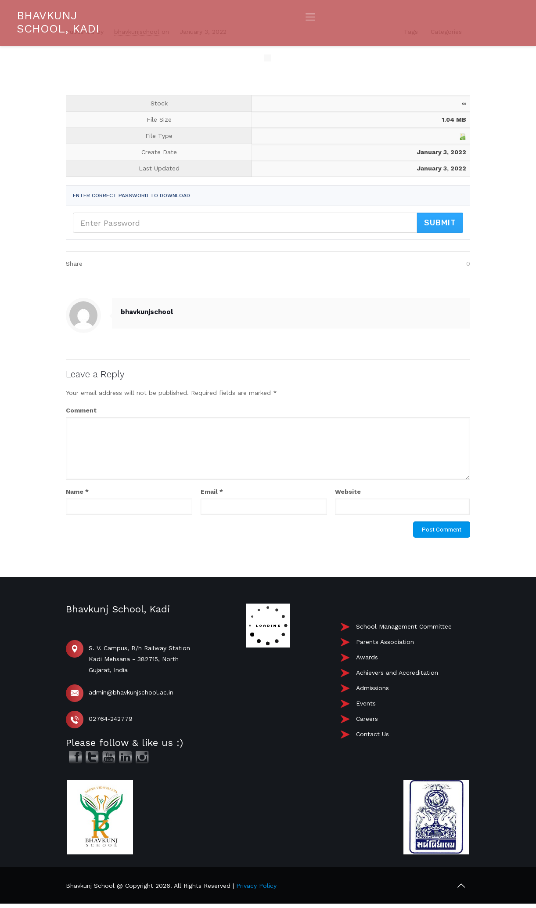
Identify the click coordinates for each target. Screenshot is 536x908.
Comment (81, 410)
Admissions (372, 687)
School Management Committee (404, 626)
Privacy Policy (256, 885)
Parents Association (385, 641)
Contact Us (372, 734)
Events (366, 703)
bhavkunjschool (147, 312)
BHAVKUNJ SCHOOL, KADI (58, 22)
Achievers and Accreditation (397, 672)
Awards (367, 657)
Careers (367, 718)
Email (212, 491)
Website (348, 491)
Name (77, 491)
